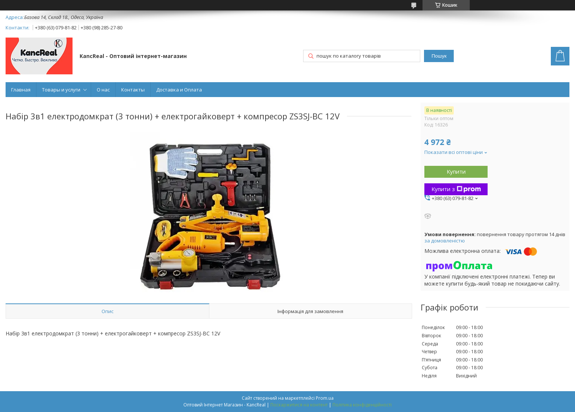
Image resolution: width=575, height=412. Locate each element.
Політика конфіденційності (362, 405)
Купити (456, 171)
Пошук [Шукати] (438, 56)
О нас (103, 89)
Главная (20, 89)
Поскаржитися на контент (299, 405)
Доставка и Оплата (179, 89)
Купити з (456, 189)
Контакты (133, 89)
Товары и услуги (61, 89)
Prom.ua (325, 398)
